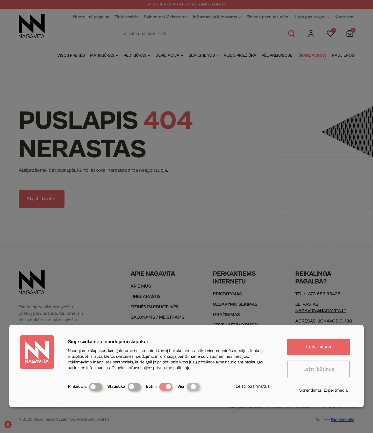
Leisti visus (318, 347)
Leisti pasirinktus (253, 386)
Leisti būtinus (318, 369)
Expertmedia (336, 390)
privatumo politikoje (171, 367)
